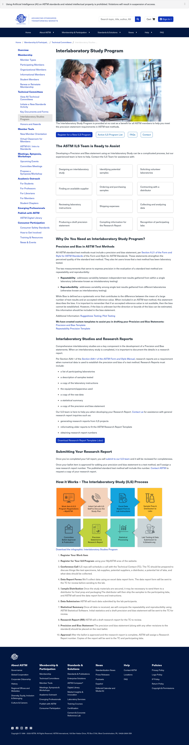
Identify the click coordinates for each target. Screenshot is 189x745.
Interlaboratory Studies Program (32, 118)
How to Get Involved (30, 232)
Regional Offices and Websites (20, 689)
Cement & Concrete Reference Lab (76, 714)
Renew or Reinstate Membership (30, 85)
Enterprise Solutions (76, 678)
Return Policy (158, 683)
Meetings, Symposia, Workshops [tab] (29, 155)
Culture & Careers (19, 702)
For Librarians (27, 193)
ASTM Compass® (75, 683)
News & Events (28, 242)
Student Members (29, 79)
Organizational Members (33, 69)
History (14, 683)
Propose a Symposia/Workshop (31, 172)
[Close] (185, 3)
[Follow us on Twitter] (12, 728)
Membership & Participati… (36, 42)
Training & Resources (31, 237)
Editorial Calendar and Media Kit (105, 689)
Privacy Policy (158, 670)
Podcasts (100, 679)
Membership (45, 673)
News (132, 32)
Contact (147, 134)
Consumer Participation (49, 708)
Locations (128, 674)
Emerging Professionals (50, 699)
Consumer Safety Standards (35, 227)
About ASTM (46, 32)
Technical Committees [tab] (30, 91)
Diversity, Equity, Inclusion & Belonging (22, 697)
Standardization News (105, 670)
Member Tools (45, 683)
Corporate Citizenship (21, 679)
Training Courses (75, 703)
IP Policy (156, 679)
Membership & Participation (75, 32)
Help (148, 32)
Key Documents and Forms (34, 111)
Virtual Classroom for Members (31, 140)
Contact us (137, 411)
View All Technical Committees (29, 98)
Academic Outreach (48, 694)
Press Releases (103, 674)
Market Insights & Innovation (75, 693)
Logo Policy (157, 674)
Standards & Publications (78, 673)
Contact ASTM (158, 468)
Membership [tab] (25, 55)
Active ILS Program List (110, 134)
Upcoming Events (29, 161)
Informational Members (32, 74)
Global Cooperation (19, 674)
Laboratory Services (76, 699)
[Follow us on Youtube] (22, 728)
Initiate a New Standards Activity (33, 105)
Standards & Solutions (109, 32)
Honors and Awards (30, 124)
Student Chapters (29, 203)
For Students (27, 183)
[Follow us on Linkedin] (26, 728)
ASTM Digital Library (31, 217)
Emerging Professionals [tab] (31, 208)
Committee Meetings (31, 166)
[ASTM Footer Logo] (15, 657)
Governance (16, 670)
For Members (27, 198)
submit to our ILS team (118, 458)
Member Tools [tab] (26, 129)
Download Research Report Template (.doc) (80, 440)
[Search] (117, 19)
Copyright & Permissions (163, 688)
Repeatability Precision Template (73, 328)
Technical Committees (62, 42)
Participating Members (32, 64)
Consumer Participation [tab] (31, 222)
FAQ (162, 32)
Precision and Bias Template (71, 325)
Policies (157, 665)
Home (28, 32)
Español (99, 683)
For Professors (28, 188)
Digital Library (73, 687)
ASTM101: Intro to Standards (29, 147)
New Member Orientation (33, 133)
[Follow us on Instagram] (31, 728)
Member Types (28, 59)
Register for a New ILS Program (74, 134)
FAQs (132, 134)
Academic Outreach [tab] (29, 178)
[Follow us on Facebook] (17, 728)
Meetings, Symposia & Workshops (49, 689)
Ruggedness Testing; (91, 315)
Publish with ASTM (47, 703)
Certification (72, 708)
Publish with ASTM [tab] (28, 213)
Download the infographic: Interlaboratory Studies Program (87, 549)
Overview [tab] (23, 50)
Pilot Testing (108, 315)
